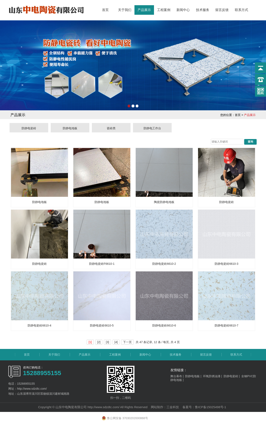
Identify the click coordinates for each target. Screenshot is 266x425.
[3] (107, 342)
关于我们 (124, 10)
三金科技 (172, 407)
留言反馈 (222, 10)
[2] (99, 342)
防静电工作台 (152, 128)
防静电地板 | (194, 376)
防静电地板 (70, 128)
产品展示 (144, 10)
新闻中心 (183, 10)
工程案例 (163, 10)
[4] (116, 342)
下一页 (127, 342)
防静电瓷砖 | (232, 376)
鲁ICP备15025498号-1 (210, 407)
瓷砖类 (111, 128)
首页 (105, 10)
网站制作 (157, 407)
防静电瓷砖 (29, 128)
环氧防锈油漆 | (213, 376)
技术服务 (202, 10)
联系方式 (241, 10)
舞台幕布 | (177, 376)
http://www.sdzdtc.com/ (103, 407)
